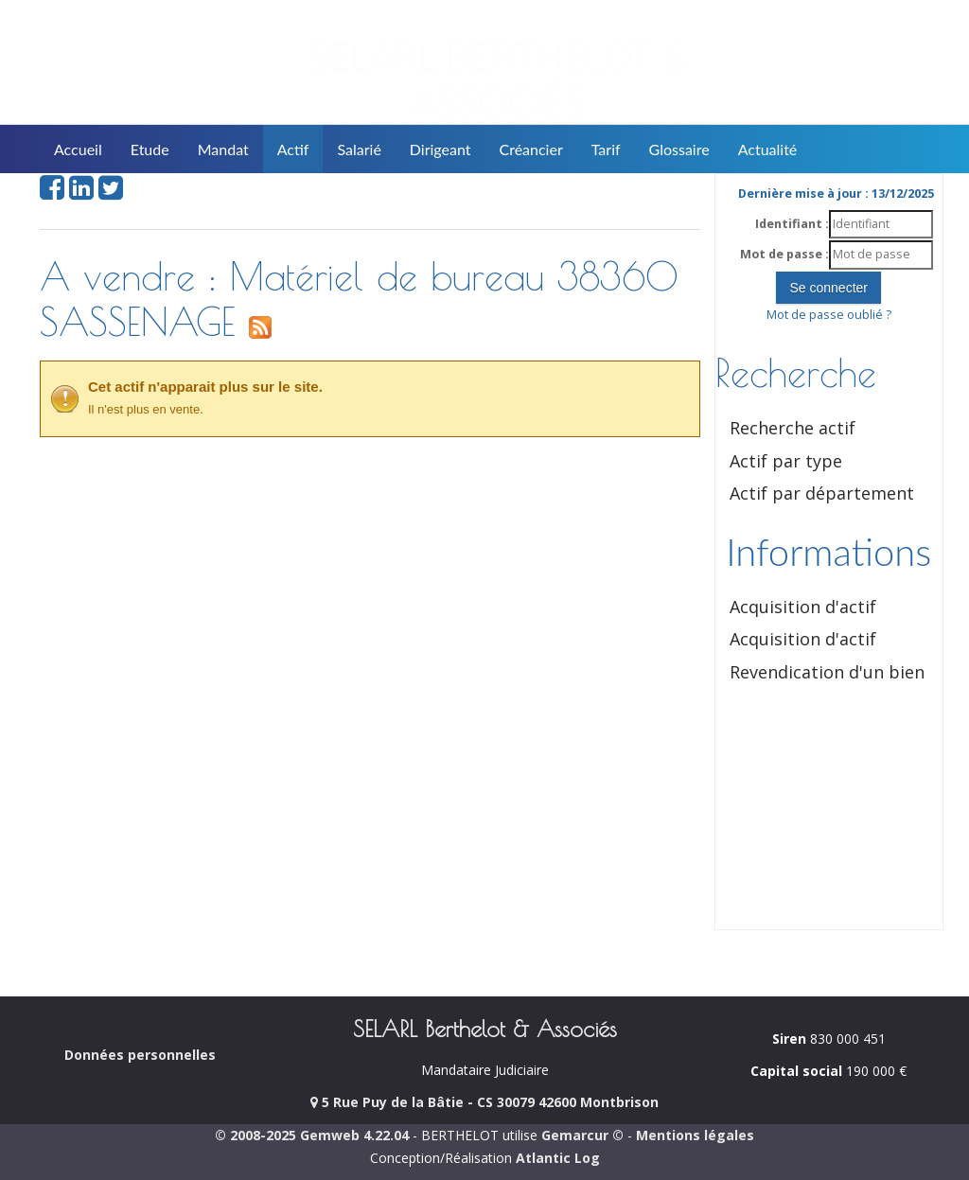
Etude (150, 149)
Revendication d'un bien (827, 671)
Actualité (768, 149)
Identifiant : (792, 224)
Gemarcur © (582, 1135)
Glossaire (679, 149)
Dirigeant (440, 149)
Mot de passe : (784, 254)
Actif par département (822, 493)
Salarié (358, 149)
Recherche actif (792, 427)
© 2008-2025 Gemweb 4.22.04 (312, 1135)
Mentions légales (695, 1135)
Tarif (606, 149)
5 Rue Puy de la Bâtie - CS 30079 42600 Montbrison (484, 1102)
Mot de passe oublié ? (828, 315)
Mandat (223, 149)
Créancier (531, 149)
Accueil (78, 149)
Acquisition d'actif (803, 606)
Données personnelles (140, 1055)
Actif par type (786, 460)
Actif (293, 149)
